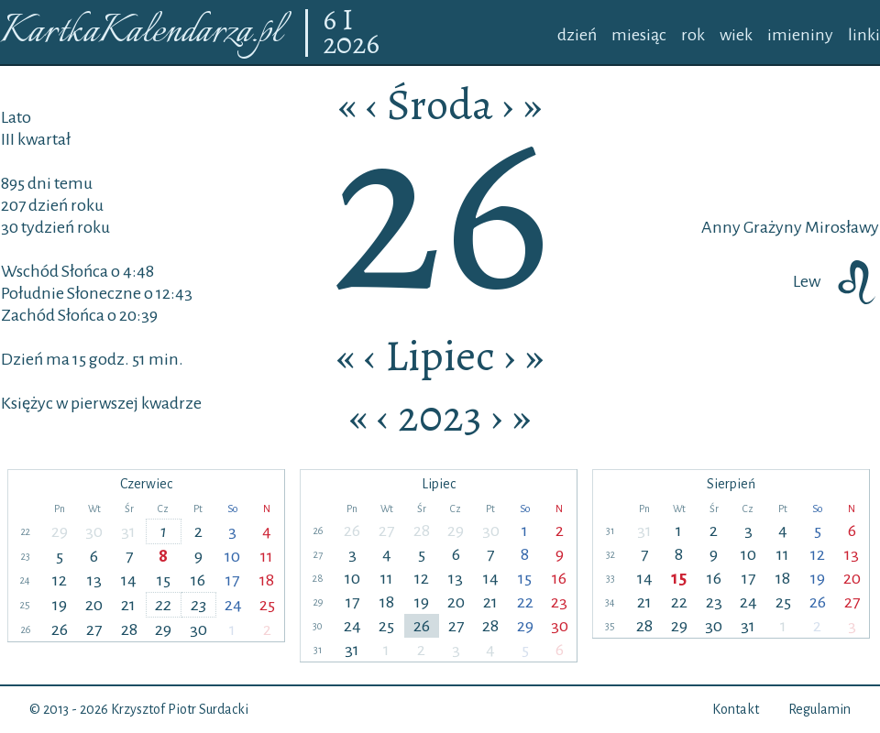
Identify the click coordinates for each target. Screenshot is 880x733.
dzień (577, 35)
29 (59, 531)
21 (128, 605)
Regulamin (819, 709)
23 (198, 605)
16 (198, 580)
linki (864, 35)
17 (232, 580)
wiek (736, 35)
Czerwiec (146, 483)
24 (233, 605)
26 (59, 629)
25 (267, 605)
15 (163, 580)
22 (163, 605)
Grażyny (771, 227)
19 (59, 605)
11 (266, 556)
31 (128, 531)
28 (129, 629)
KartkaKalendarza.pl (140, 32)
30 (94, 531)
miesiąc (638, 35)
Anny (721, 227)
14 (129, 580)
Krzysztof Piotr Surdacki (179, 709)
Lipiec (440, 355)
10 (232, 556)
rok (693, 35)
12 (59, 580)
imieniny (800, 35)
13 (94, 580)
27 (94, 629)
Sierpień (731, 483)
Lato (16, 117)
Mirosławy (840, 227)
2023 (440, 416)
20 (94, 605)
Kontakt (735, 709)
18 (266, 580)
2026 (351, 45)
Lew (836, 281)
